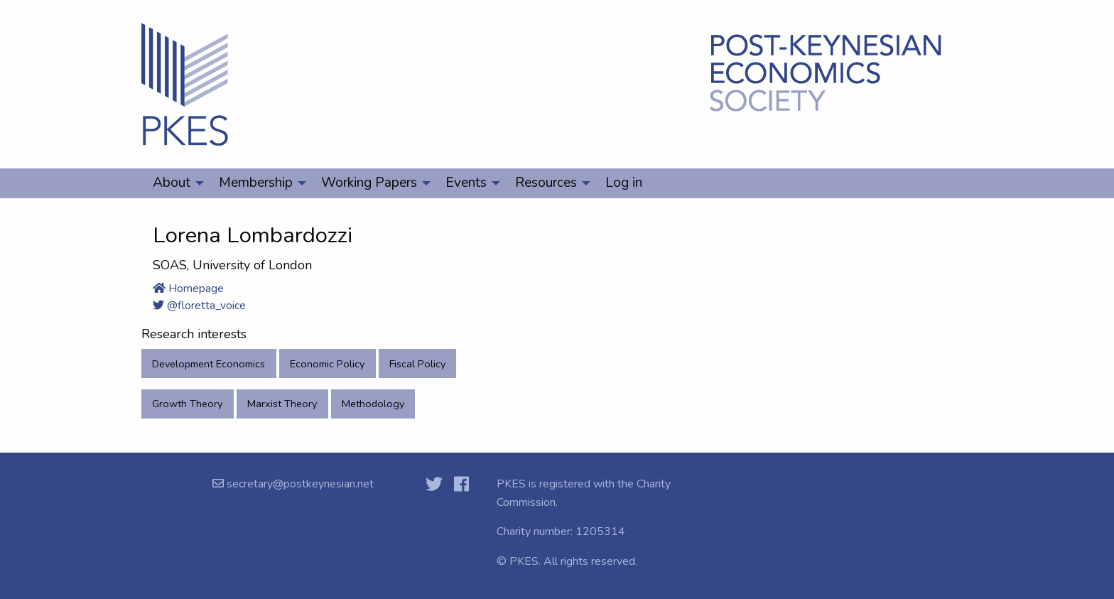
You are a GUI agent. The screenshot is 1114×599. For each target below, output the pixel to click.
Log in (623, 182)
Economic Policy (327, 364)
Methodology (373, 403)
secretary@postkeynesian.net (299, 484)
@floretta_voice (199, 305)
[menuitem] (174, 183)
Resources (546, 182)
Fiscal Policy (417, 364)
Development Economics (208, 364)
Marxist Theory (282, 403)
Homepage (188, 288)
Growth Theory (187, 403)
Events (466, 182)
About (171, 182)
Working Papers (369, 182)
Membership (256, 182)
